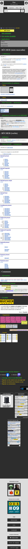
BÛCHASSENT (8, 239)
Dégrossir (14, 139)
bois (7, 58)
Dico (3, 28)
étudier (14, 279)
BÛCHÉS (6, 266)
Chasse (16, 289)
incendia (4, 77)
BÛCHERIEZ (7, 213)
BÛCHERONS (7, 200)
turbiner (5, 280)
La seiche (18, 78)
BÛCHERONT (7, 202)
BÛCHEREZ (7, 201)
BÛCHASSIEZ (7, 238)
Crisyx (9, 426)
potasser (25, 279)
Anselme (24, 401)
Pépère (9, 422)
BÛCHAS (6, 185)
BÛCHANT (7, 258)
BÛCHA (6, 186)
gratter (21, 279)
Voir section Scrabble (8, 36)
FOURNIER (16, 439)
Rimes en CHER (4, 100)
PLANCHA (22, 404)
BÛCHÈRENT (7, 190)
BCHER (8, 335)
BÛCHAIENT (7, 177)
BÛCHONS (7, 163)
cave (12, 279)
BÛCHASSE (7, 233)
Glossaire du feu (12, 28)
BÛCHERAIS (7, 208)
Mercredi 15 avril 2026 (11, 432)
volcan (19, 70)
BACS (20, 415)
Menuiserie (8, 139)
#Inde (14, 126)
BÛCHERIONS (7, 212)
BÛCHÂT (6, 235)
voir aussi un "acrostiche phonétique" (8, 94)
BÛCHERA (7, 198)
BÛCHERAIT (7, 211)
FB (13, 543)
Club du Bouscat (10, 431)
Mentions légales (14, 520)
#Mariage (17, 126)
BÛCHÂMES (7, 187)
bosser (9, 279)
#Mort (17, 59)
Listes (6, 28)
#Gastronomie (21, 403)
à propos (1, 157)
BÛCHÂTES (7, 189)
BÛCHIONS (7, 175)
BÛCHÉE (6, 265)
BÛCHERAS (7, 197)
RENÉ (19, 412)
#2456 (18, 426)
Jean (14, 75)
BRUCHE (15, 327)
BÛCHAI (6, 184)
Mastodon (17, 543)
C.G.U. (14, 525)
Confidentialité (14, 530)
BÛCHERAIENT (8, 215)
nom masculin (10, 106)
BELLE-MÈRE (20, 407)
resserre (2, 280)
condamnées (23, 58)
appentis (2, 279)
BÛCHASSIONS (8, 237)
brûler (5, 65)
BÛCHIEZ (6, 176)
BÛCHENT (7, 165)
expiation (18, 279)
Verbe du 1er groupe (7, 153)
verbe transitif (10, 147)
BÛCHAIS (7, 171)
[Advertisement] (14, 19)
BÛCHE (6, 159)
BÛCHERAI (7, 196)
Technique (15, 286)
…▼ (21, 126)
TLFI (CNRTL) (17, 121)
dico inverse (25, 295)
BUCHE (14, 335)
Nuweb (17, 548)
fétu (4, 71)
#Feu (20, 59)
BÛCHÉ (6, 264)
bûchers (6, 111)
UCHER (2, 335)
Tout (24, 408)
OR (22, 397)
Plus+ (26, 399)
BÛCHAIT (7, 174)
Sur (4, 376)
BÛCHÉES (7, 267)
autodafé (6, 279)
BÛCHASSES (7, 234)
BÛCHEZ (6, 164)
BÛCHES (6, 160)
